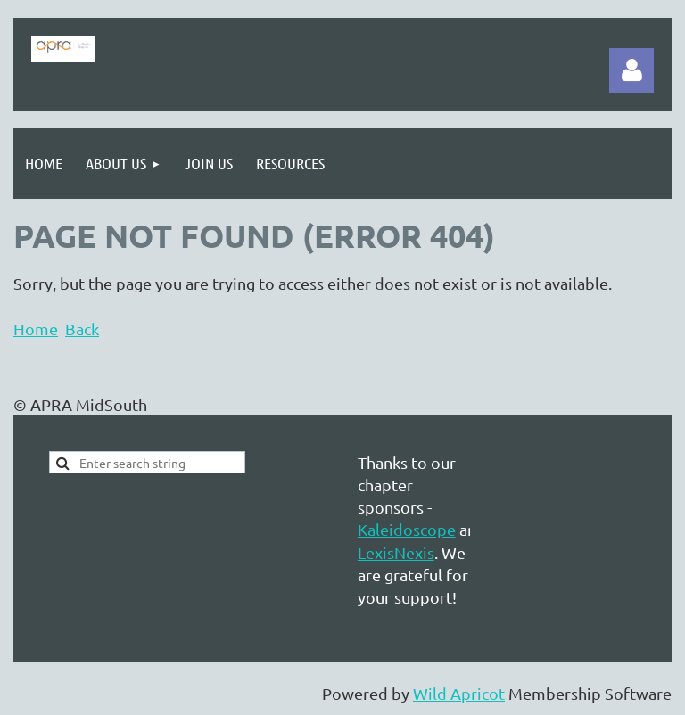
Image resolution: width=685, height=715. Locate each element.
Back (82, 328)
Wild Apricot (459, 693)
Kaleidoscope (407, 529)
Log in (631, 70)
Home (35, 328)
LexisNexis (396, 552)
